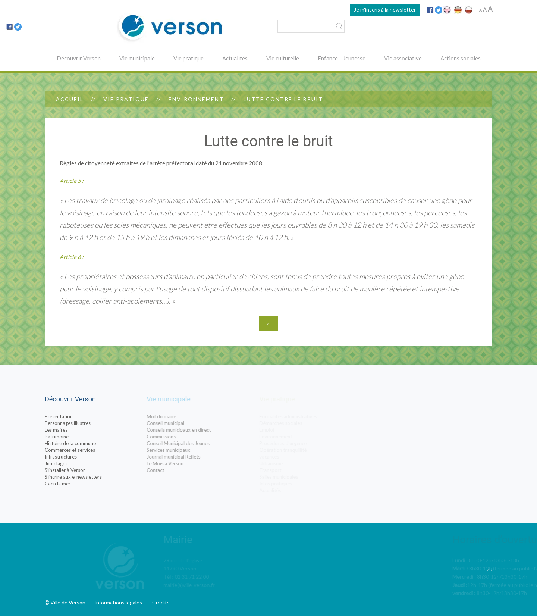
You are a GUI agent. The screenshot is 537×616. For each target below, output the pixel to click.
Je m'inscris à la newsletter (385, 9)
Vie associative (403, 58)
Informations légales (118, 602)
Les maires (57, 430)
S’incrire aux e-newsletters (74, 477)
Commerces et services (71, 450)
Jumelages (57, 463)
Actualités (235, 58)
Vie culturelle (282, 58)
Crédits (161, 602)
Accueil (70, 99)
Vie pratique (188, 58)
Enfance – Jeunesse (341, 58)
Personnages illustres (69, 423)
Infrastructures (62, 457)
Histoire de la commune (71, 443)
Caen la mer (59, 484)
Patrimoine (58, 437)
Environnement (196, 99)
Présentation (60, 416)
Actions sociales (460, 58)
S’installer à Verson (66, 470)
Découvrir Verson (79, 58)
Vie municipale (137, 58)
